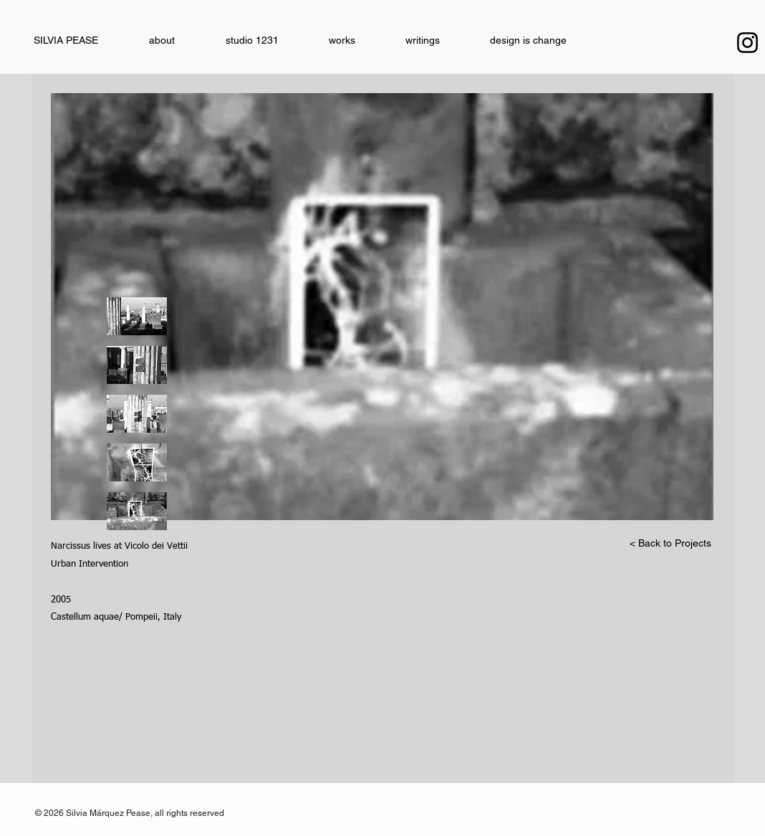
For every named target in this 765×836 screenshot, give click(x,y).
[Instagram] (747, 43)
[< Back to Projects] (670, 543)
